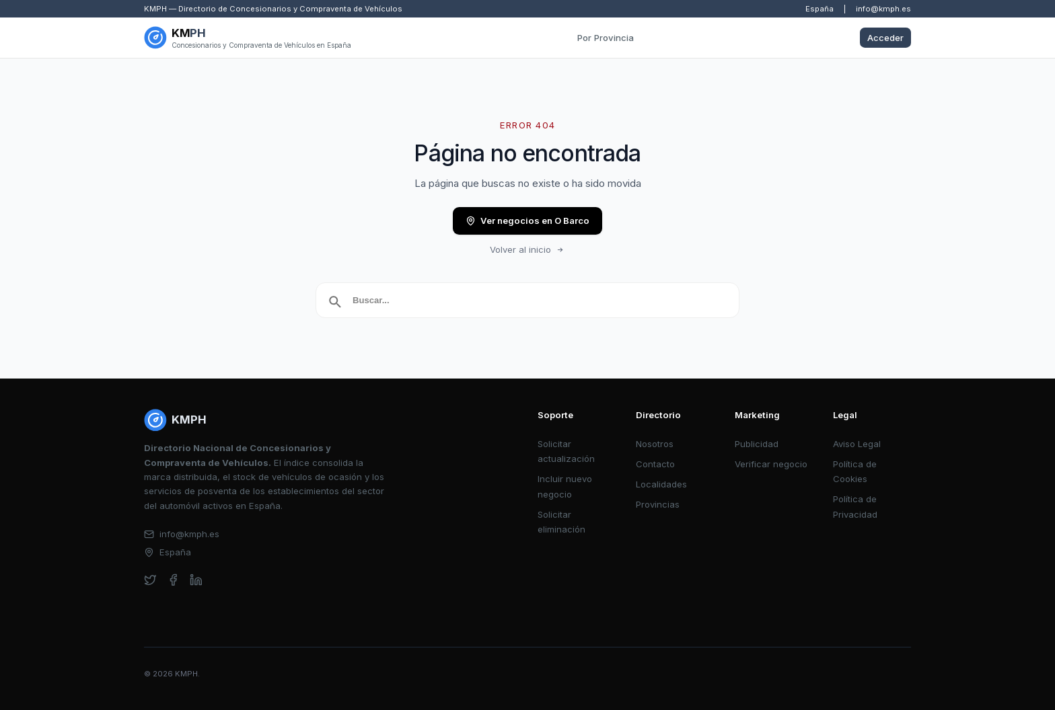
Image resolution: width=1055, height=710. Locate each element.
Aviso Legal (857, 443)
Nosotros (655, 443)
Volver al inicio (527, 249)
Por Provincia (605, 37)
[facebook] (173, 580)
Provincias (658, 504)
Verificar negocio (771, 464)
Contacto (655, 464)
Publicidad (756, 443)
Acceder (885, 37)
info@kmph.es (883, 8)
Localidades (661, 484)
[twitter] (150, 580)
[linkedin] (196, 580)
